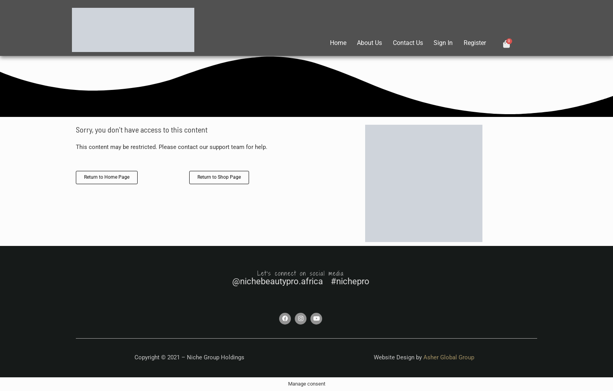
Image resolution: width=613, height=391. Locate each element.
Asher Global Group (448, 357)
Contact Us (406, 43)
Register (474, 43)
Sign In (442, 43)
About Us (366, 43)
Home (334, 43)
